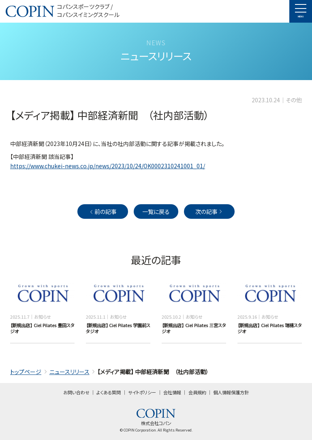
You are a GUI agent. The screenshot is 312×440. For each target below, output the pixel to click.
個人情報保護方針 (231, 392)
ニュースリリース (69, 371)
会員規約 (197, 392)
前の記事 (103, 211)
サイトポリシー (142, 392)
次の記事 (209, 211)
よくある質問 (108, 392)
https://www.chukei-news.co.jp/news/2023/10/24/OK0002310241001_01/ (107, 166)
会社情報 (172, 392)
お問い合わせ (76, 392)
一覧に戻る (156, 211)
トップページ (25, 371)
